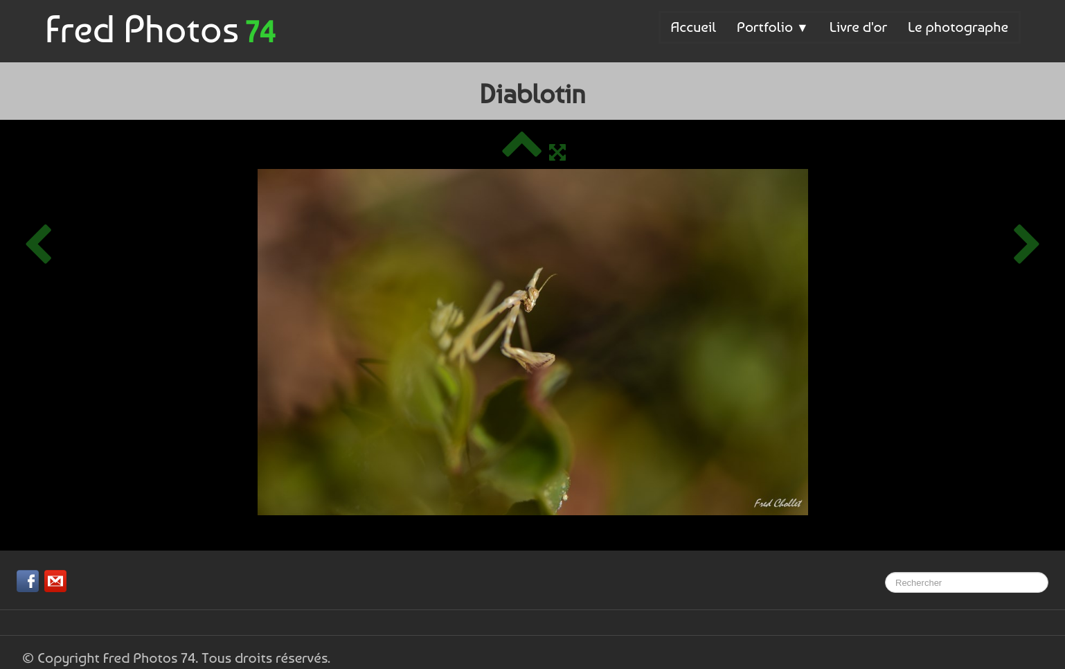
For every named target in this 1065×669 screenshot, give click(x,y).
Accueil (693, 26)
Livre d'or (858, 26)
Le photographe (958, 26)
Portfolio (773, 26)
